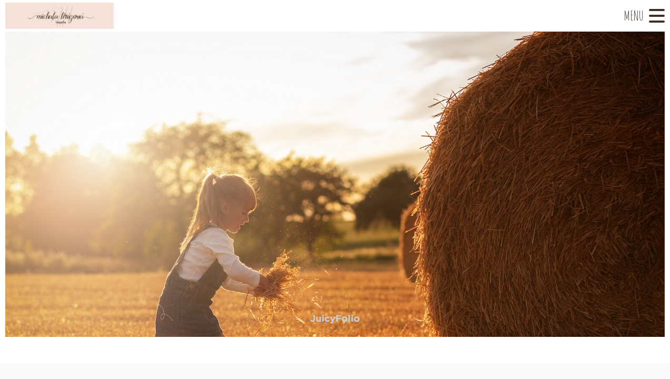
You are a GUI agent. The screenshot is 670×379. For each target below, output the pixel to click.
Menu (634, 15)
